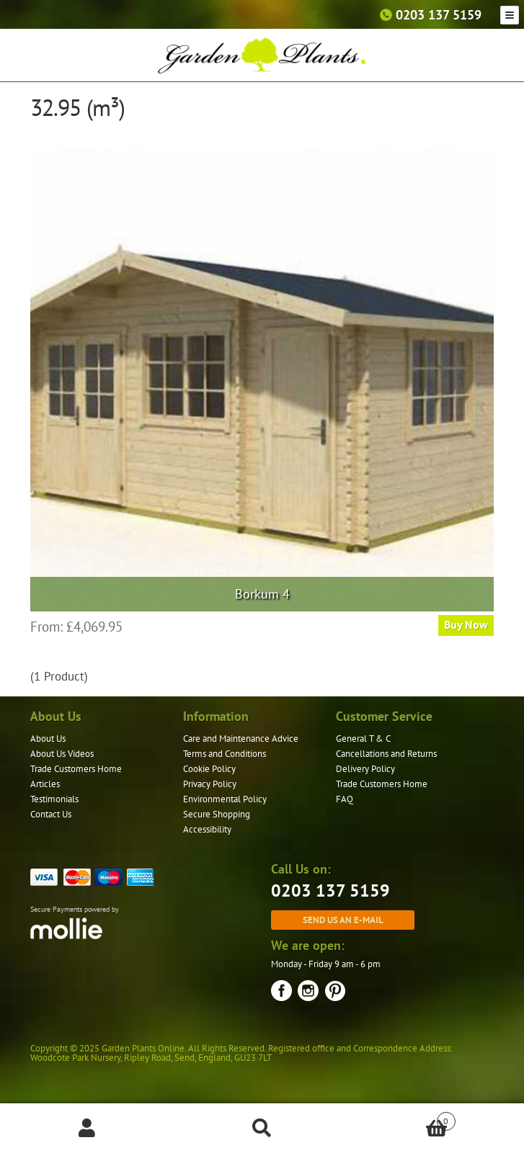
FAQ (344, 799)
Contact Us (50, 814)
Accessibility (207, 829)
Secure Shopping (216, 814)
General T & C (363, 738)
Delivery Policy (365, 769)
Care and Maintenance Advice (240, 738)
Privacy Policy (209, 784)
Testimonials (54, 799)
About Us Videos (62, 754)
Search (261, 1128)
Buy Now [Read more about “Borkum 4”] (466, 624)
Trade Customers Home (76, 769)
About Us (48, 738)
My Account (87, 1128)
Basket (403, 1118)
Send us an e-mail (343, 919)
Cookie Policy (209, 769)
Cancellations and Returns (386, 754)
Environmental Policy (225, 799)
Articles (45, 784)
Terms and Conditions (224, 754)
